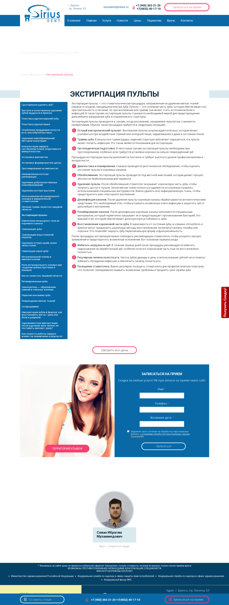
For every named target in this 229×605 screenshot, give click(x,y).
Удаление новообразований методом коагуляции (38, 139)
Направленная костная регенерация (35, 175)
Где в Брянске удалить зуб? (37, 104)
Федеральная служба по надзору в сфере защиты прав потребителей (116, 576)
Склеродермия (30, 306)
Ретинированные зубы (35, 281)
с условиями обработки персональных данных (165, 433)
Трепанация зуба (32, 229)
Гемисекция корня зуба (35, 251)
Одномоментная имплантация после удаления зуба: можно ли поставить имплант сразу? (40, 326)
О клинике (74, 20)
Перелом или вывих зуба (36, 295)
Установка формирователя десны (41, 162)
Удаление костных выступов (38, 190)
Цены (137, 20)
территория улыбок (67, 448)
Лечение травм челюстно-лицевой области (42, 208)
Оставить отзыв (37, 599)
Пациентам (154, 20)
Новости (122, 20)
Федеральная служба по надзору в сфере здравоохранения (191, 576)
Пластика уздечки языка (36, 124)
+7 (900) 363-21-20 (148, 5)
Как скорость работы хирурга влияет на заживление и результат (42, 335)
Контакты (187, 20)
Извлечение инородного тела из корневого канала (40, 222)
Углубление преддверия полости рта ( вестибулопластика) (41, 131)
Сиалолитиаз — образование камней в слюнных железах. (39, 288)
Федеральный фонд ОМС (118, 579)
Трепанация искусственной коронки (38, 236)
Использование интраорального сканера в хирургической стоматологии (40, 199)
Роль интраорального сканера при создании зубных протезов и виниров (42, 267)
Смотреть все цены (114, 350)
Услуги (106, 20)
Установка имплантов (35, 157)
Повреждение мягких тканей (38, 300)
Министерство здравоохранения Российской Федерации (42, 576)
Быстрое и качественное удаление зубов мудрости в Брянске (42, 111)
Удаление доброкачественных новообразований (39, 183)
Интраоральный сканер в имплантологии (36, 258)
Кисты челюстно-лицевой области (42, 275)
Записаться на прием (187, 7)
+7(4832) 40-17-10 (149, 8)
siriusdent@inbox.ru (116, 7)
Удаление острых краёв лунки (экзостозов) (39, 244)
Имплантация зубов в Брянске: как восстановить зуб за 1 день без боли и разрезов (42, 315)
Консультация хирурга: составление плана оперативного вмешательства (41, 149)
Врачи (171, 20)
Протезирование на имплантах (40, 168)
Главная (91, 20)
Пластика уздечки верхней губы (40, 118)
